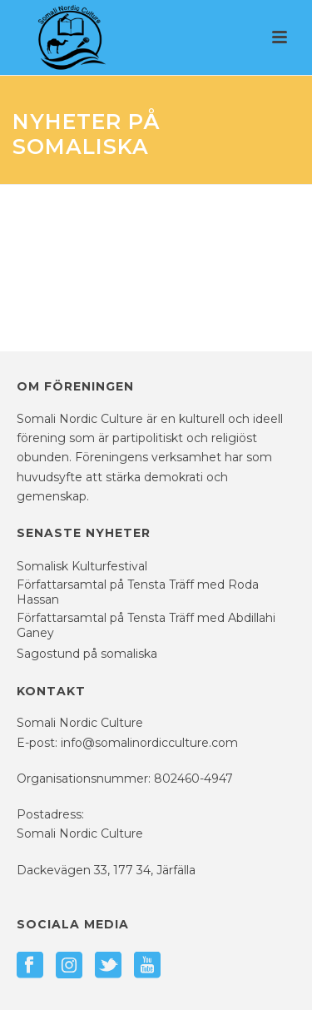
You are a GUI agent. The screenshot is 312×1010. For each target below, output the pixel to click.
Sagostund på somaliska (87, 653)
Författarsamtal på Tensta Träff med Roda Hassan (138, 592)
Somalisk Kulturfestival (82, 566)
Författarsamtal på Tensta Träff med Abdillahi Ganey (146, 625)
